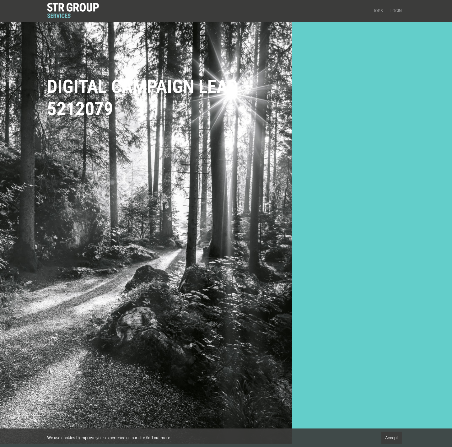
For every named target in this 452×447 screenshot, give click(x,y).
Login (396, 10)
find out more (158, 437)
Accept (391, 437)
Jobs (378, 10)
